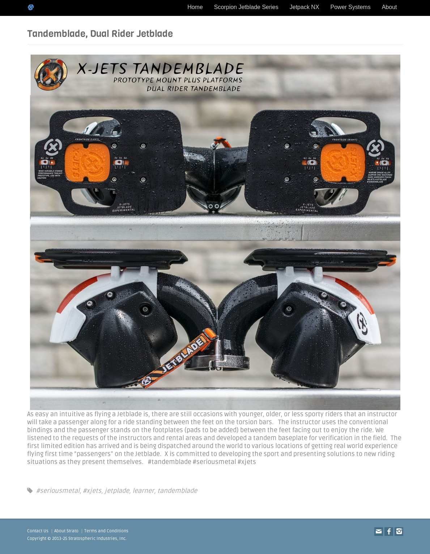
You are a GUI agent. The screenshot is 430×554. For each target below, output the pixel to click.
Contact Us (37, 531)
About (389, 7)
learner (143, 491)
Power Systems (351, 7)
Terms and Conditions (106, 531)
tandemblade (177, 491)
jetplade (117, 491)
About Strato (66, 531)
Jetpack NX (304, 7)
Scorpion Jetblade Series (246, 7)
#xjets (92, 491)
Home (195, 7)
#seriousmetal (58, 491)
